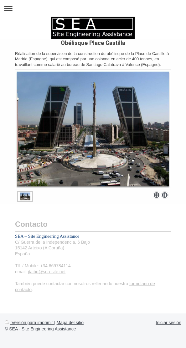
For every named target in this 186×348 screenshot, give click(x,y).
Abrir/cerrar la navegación (93, 8)
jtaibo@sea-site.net (46, 271)
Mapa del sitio (70, 322)
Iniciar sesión (168, 322)
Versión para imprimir (29, 322)
